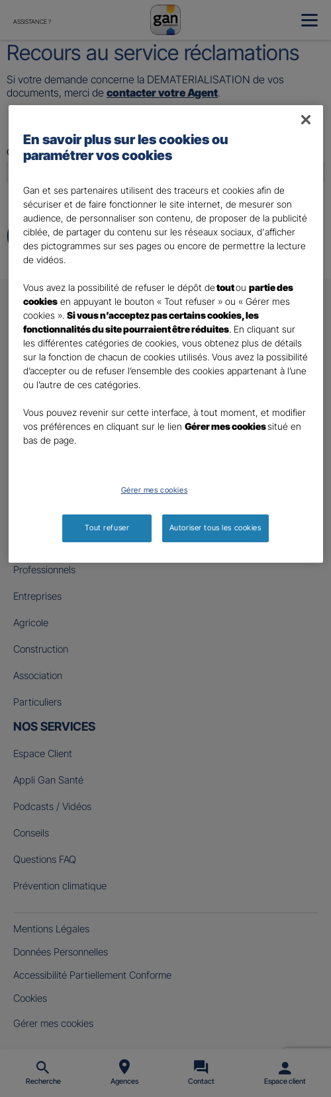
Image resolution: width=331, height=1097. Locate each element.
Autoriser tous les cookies (215, 527)
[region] (166, 334)
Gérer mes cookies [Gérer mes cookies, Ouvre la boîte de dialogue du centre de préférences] (154, 490)
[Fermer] (306, 119)
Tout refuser (107, 527)
